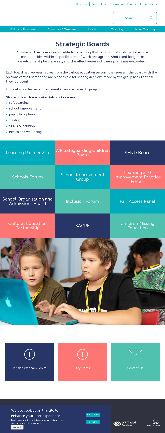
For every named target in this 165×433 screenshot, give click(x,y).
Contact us (99, 4)
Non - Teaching (145, 29)
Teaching (117, 29)
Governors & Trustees (62, 29)
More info (17, 427)
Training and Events (123, 4)
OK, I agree (93, 414)
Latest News (148, 4)
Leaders (93, 29)
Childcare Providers (22, 29)
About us (81, 4)
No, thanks (93, 422)
